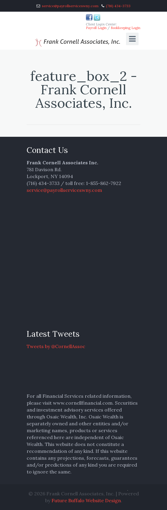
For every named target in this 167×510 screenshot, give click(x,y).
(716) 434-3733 (118, 6)
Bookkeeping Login (125, 28)
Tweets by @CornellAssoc (56, 346)
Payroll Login (96, 28)
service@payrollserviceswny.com (70, 6)
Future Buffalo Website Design (86, 500)
